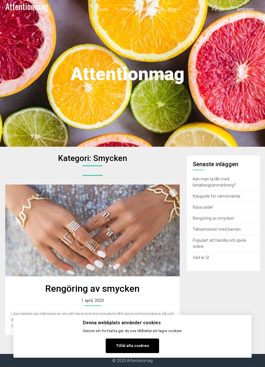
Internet (149, 9)
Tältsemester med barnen (217, 229)
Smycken (245, 9)
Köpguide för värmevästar (217, 196)
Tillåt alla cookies (132, 345)
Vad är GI (201, 257)
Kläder (174, 9)
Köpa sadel (203, 207)
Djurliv (103, 9)
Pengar (218, 9)
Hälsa (125, 9)
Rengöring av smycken (92, 288)
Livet (196, 9)
